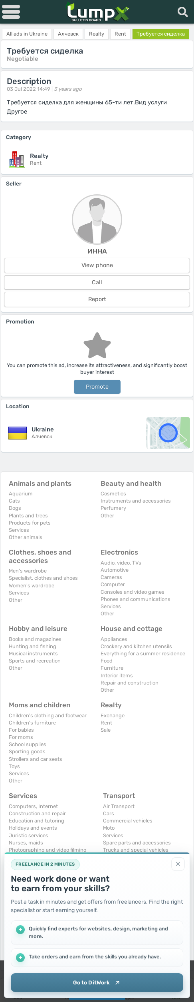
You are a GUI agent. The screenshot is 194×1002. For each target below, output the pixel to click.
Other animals (25, 537)
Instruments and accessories (136, 501)
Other (107, 516)
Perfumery (113, 508)
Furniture (112, 668)
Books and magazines (35, 639)
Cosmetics (113, 494)
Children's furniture (32, 723)
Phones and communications (135, 599)
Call (97, 282)
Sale (106, 730)
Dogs (15, 508)
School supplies (27, 744)
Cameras (111, 577)
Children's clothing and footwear (48, 716)
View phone (97, 265)
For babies (21, 730)
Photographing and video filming (48, 850)
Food (107, 661)
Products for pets (30, 523)
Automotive (115, 570)
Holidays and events (33, 828)
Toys (14, 766)
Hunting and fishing (32, 646)
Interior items (117, 676)
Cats (14, 501)
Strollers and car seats (35, 759)
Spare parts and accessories (137, 843)
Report (97, 299)
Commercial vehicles (127, 821)
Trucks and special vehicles (135, 850)
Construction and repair (37, 813)
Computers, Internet (33, 806)
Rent (106, 723)
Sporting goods (27, 751)
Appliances (114, 639)
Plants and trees (28, 516)
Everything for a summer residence (143, 654)
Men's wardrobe (28, 571)
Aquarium (21, 494)
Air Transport (119, 806)
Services (19, 530)
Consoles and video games (132, 592)
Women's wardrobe (31, 586)
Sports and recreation (35, 661)
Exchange (113, 716)
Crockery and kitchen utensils (136, 646)
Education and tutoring (36, 821)
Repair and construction (129, 683)
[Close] (178, 863)
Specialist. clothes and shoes (43, 578)
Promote (97, 386)
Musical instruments (33, 654)
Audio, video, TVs (121, 563)
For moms (21, 737)
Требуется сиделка (161, 34)
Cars (108, 813)
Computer (113, 584)
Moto (109, 828)
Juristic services (28, 835)
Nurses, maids (26, 843)
